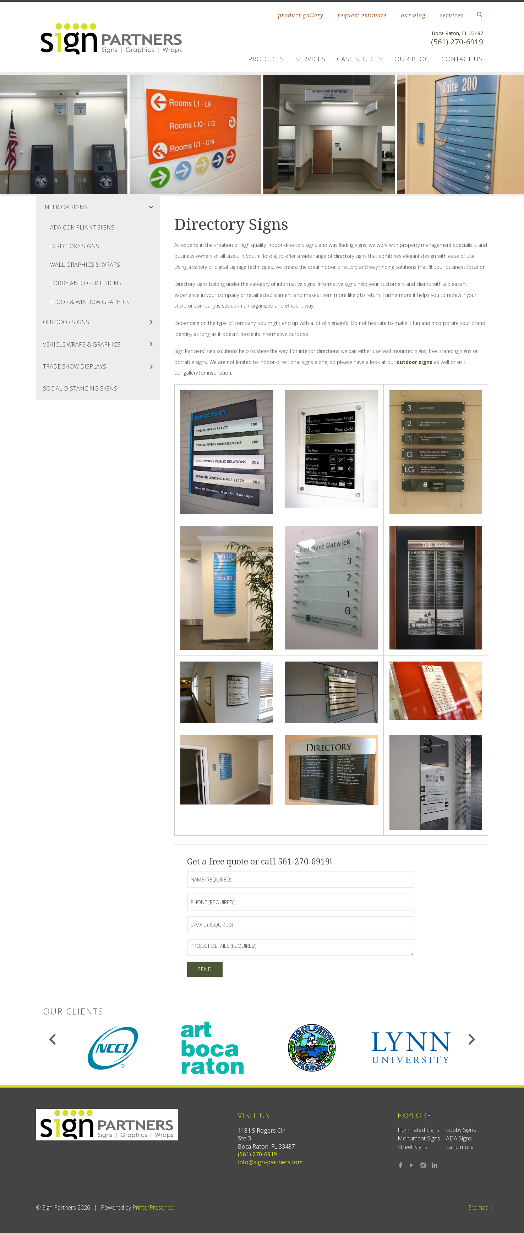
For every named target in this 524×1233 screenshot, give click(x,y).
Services (310, 59)
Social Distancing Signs (80, 388)
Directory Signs (74, 246)
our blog (413, 15)
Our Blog (412, 59)
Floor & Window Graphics (90, 302)
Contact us (462, 59)
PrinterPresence (153, 1207)
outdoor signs (414, 362)
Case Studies (360, 59)
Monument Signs (419, 1138)
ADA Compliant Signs (82, 227)
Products (266, 59)
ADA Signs (459, 1138)
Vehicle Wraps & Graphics (101, 344)
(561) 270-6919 (457, 41)
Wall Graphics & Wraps (85, 265)
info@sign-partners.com (270, 1162)
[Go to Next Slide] (471, 1039)
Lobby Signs (461, 1130)
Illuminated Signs (419, 1130)
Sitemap (478, 1207)
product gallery (300, 15)
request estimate (362, 15)
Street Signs (412, 1147)
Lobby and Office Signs (85, 283)
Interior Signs (101, 207)
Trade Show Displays (101, 366)
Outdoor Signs (101, 322)
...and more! (460, 1147)
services (452, 15)
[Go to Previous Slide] (53, 1039)
